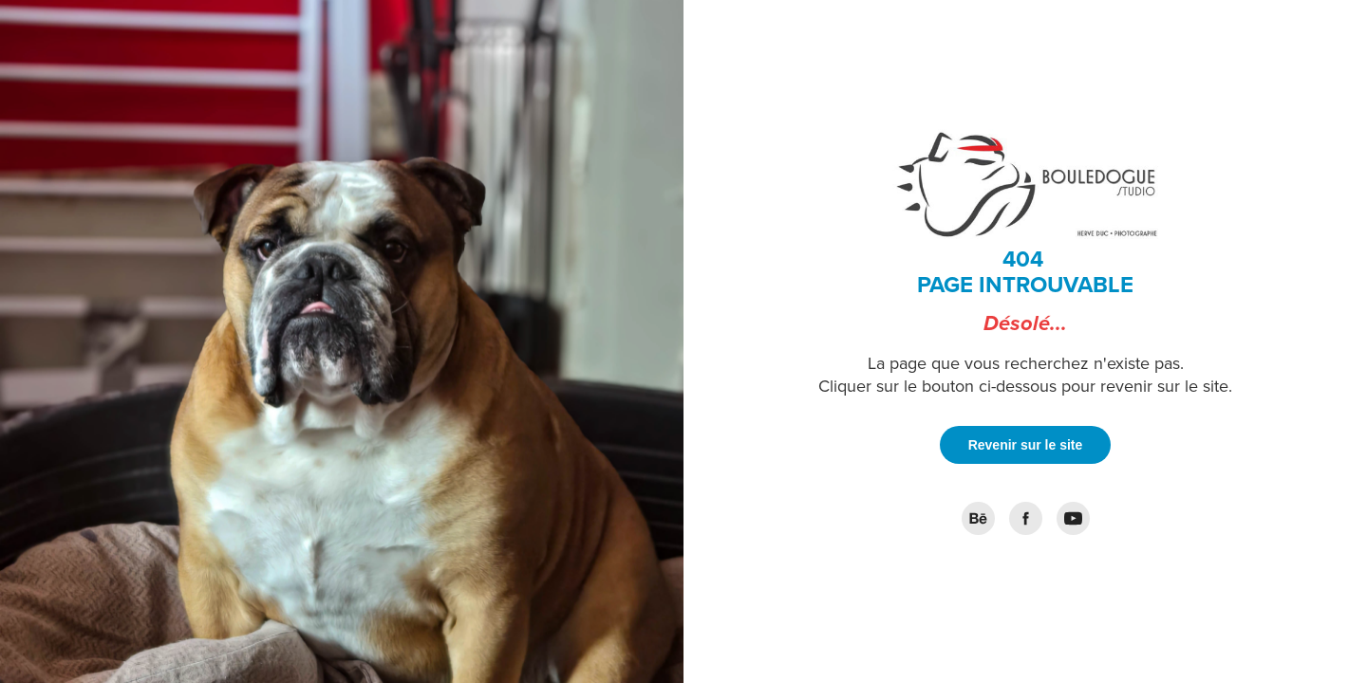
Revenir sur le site (1025, 444)
